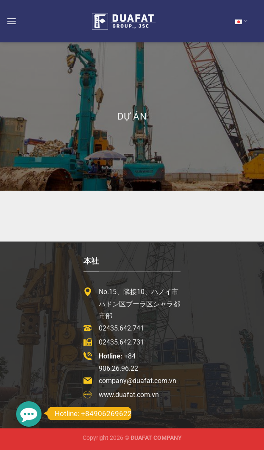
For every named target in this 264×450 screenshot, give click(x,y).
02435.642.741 (121, 328)
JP (241, 21)
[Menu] (11, 21)
